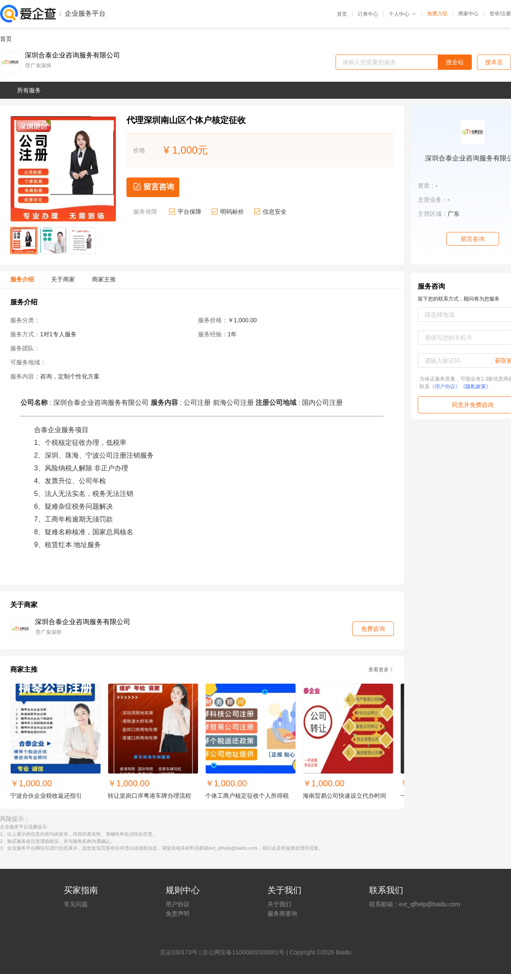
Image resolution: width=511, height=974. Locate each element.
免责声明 (177, 913)
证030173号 (182, 952)
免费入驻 (437, 13)
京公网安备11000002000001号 (243, 952)
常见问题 (76, 904)
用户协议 (177, 904)
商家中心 (468, 13)
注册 (506, 14)
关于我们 (279, 904)
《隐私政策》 (475, 387)
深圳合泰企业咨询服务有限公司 (72, 55)
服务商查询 (282, 913)
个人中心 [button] (402, 14)
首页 (342, 14)
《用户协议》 (445, 387)
